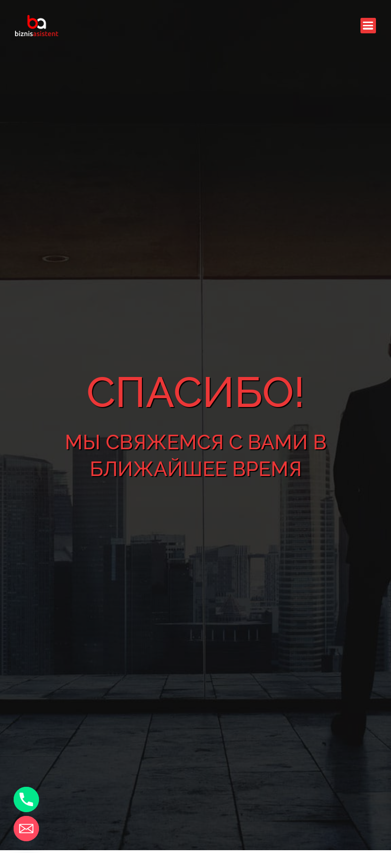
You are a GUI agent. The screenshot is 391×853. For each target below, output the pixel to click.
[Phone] (26, 799)
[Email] (26, 828)
